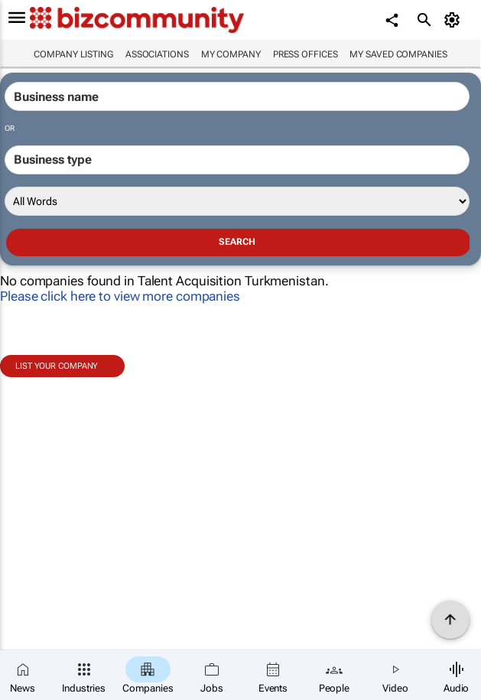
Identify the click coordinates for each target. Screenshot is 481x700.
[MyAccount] (454, 19)
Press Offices (305, 54)
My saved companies (398, 54)
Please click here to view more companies (120, 296)
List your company (56, 366)
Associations (157, 54)
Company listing (73, 54)
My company (231, 54)
